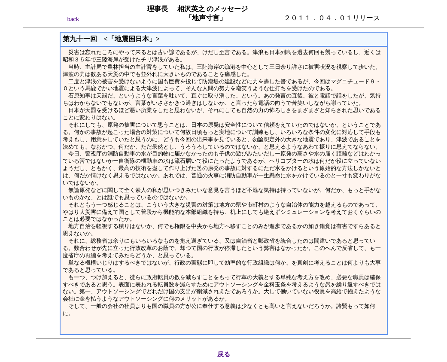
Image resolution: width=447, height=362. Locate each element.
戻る (223, 354)
